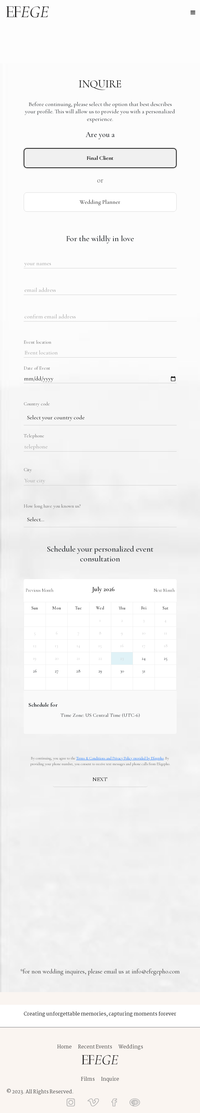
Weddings (130, 1047)
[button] (193, 13)
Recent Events (95, 1047)
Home (64, 1047)
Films (88, 1079)
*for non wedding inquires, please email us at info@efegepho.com (100, 971)
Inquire (110, 1079)
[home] (27, 11)
